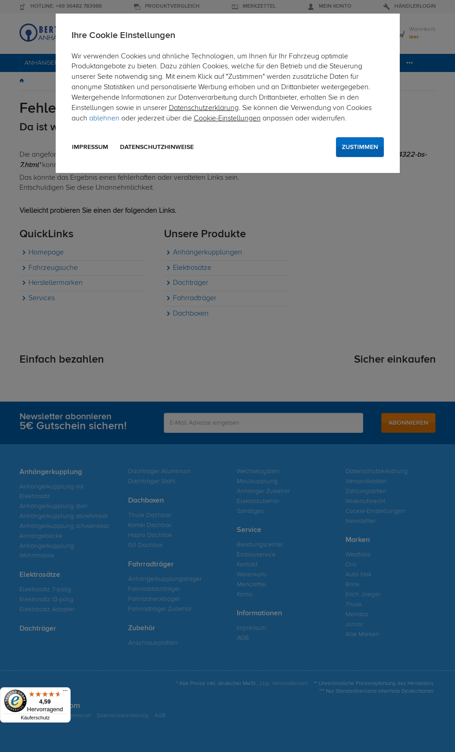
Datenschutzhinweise (157, 147)
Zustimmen (360, 147)
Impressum (90, 147)
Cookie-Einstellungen (227, 118)
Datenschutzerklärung (204, 108)
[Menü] (65, 692)
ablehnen (104, 118)
